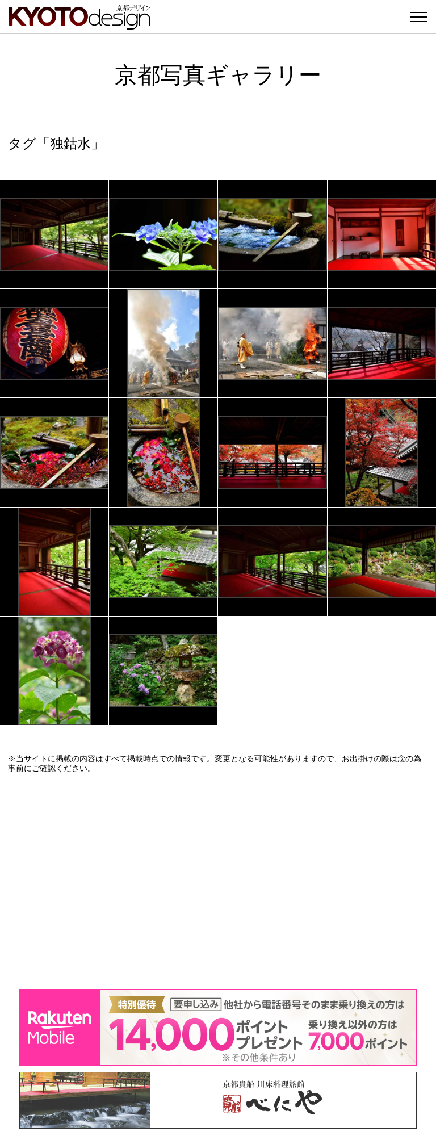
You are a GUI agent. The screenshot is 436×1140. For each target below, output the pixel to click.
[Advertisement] (218, 881)
